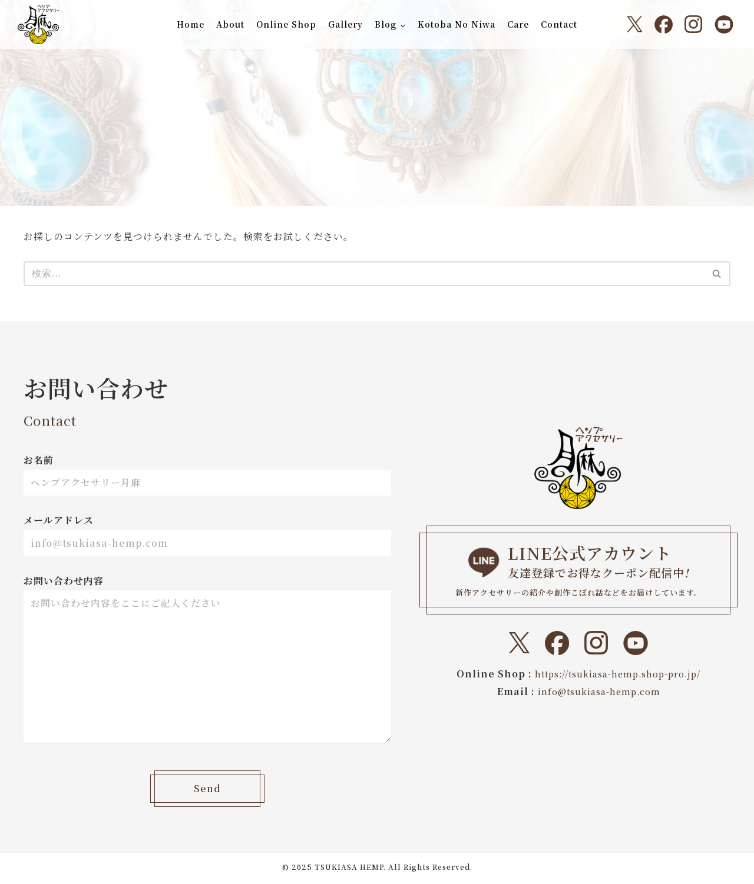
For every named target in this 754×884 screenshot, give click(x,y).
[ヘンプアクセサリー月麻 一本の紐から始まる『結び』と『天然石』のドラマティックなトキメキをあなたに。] (38, 24)
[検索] (364, 273)
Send (207, 791)
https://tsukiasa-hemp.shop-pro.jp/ (618, 673)
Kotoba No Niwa (457, 24)
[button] (402, 25)
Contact (559, 24)
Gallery (345, 24)
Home (190, 24)
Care (519, 24)
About (230, 24)
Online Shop (286, 24)
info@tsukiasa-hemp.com (598, 691)
